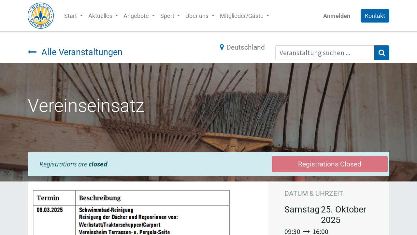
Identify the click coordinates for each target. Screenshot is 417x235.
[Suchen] (381, 52)
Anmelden (336, 15)
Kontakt (375, 15)
